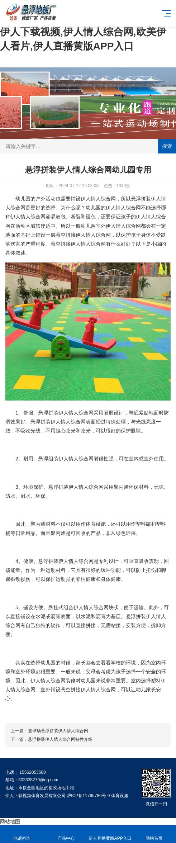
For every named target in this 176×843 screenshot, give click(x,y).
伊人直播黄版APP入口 (110, 834)
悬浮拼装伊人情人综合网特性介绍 (60, 739)
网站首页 (154, 834)
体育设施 (119, 795)
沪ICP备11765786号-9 (88, 795)
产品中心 (66, 834)
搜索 (167, 146)
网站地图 (10, 821)
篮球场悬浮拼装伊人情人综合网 (58, 730)
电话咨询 (22, 834)
